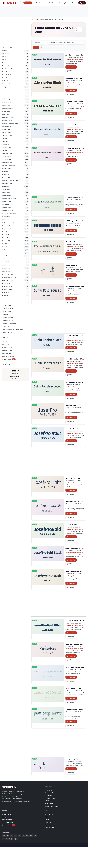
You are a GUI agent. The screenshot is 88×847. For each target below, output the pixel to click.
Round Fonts (6, 238)
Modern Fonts (6, 201)
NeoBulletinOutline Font (74, 688)
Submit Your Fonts (51, 806)
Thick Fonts (6, 268)
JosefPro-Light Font (72, 478)
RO (15, 836)
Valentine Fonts (7, 280)
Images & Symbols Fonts (10, 180)
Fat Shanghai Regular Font (75, 221)
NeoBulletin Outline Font (74, 667)
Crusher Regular (7, 308)
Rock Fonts (6, 235)
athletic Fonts (7, 75)
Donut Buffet (6, 305)
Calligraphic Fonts (8, 87)
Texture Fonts (7, 265)
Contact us (49, 814)
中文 (31, 836)
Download (71, 67)
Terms (47, 819)
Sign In (82, 3)
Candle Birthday (7, 320)
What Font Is (6, 814)
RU (35, 836)
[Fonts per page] (56, 43)
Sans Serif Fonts (7, 241)
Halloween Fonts (7, 162)
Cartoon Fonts (7, 96)
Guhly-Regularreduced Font (75, 382)
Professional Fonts (8, 223)
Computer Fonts (7, 108)
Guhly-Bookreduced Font (74, 336)
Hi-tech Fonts (6, 168)
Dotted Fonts (6, 126)
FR (19, 836)
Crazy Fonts (6, 111)
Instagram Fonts (7, 353)
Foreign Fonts (6, 144)
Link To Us (48, 822)
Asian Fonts (6, 72)
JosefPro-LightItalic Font (74, 501)
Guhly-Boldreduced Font (74, 286)
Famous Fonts (7, 135)
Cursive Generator (8, 356)
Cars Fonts (5, 93)
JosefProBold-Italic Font (74, 571)
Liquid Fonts (6, 189)
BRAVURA (5, 326)
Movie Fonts (6, 204)
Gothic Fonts (6, 156)
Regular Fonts (6, 229)
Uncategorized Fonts (9, 277)
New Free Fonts (41, 3)
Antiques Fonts (7, 63)
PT (27, 836)
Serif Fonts (5, 250)
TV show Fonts (7, 271)
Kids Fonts (5, 186)
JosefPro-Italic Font (72, 429)
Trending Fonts (64, 3)
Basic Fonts (6, 78)
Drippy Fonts (6, 129)
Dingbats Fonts (7, 120)
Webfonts (48, 801)
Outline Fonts (6, 217)
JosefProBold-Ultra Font (74, 621)
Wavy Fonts (6, 283)
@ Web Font (70, 71)
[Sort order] (75, 43)
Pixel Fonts (5, 220)
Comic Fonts (6, 105)
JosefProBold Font (72, 525)
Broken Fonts (6, 81)
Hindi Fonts (6, 171)
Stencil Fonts (6, 256)
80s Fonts (5, 60)
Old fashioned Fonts (9, 214)
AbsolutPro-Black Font (73, 78)
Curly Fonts (6, 114)
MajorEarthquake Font (73, 644)
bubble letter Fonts (8, 84)
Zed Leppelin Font (72, 759)
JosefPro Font (70, 405)
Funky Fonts (6, 150)
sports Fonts (6, 253)
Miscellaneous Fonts (9, 198)
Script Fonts (6, 247)
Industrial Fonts (7, 183)
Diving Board (6, 311)
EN (4, 836)
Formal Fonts (6, 147)
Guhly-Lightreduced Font (74, 359)
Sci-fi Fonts (6, 244)
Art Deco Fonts (7, 66)
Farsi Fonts (5, 141)
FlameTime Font (71, 242)
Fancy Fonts (6, 138)
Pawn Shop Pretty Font (74, 709)
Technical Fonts (7, 262)
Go (36, 47)
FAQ (46, 817)
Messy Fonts (6, 192)
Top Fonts (52, 3)
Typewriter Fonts (7, 274)
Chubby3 (5, 314)
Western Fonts (7, 289)
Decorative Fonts (8, 117)
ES (11, 836)
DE (8, 836)
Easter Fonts (6, 132)
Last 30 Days (49, 827)
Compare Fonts (7, 350)
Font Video (49, 825)
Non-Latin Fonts (7, 211)
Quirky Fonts (6, 226)
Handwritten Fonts (8, 165)
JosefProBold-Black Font (74, 548)
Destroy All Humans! (9, 323)
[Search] (28, 2)
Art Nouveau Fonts (8, 69)
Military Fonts (6, 195)
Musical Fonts (6, 207)
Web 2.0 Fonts (7, 286)
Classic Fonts (6, 102)
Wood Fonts (6, 295)
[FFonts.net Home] (10, 3)
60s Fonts (5, 57)
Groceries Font (71, 265)
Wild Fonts (5, 292)
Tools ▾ (74, 3)
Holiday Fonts (6, 174)
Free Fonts (35, 20)
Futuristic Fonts (7, 153)
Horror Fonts (6, 177)
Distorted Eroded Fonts (10, 123)
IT (23, 836)
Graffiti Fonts (6, 159)
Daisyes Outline (7, 332)
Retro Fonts (6, 232)
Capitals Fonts (7, 90)
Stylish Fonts (6, 259)
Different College (7, 317)
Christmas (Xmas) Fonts (10, 99)
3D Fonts (5, 51)
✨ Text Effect (9, 359)
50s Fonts (5, 54)
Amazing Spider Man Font (75, 101)
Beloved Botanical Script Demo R (13, 329)
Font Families (49, 803)
